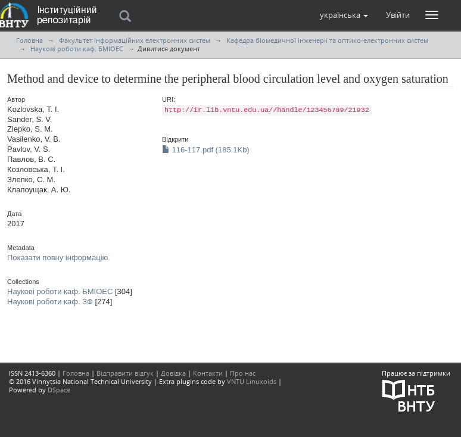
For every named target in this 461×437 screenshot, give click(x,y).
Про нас (243, 373)
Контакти (208, 373)
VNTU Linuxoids (251, 381)
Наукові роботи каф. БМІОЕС (76, 48)
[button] (344, 15)
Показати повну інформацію (57, 257)
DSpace (59, 389)
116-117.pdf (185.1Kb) (206, 149)
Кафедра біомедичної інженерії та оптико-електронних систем (327, 40)
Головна (29, 40)
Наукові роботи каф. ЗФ (50, 301)
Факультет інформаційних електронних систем (134, 40)
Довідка (173, 373)
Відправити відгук (125, 373)
